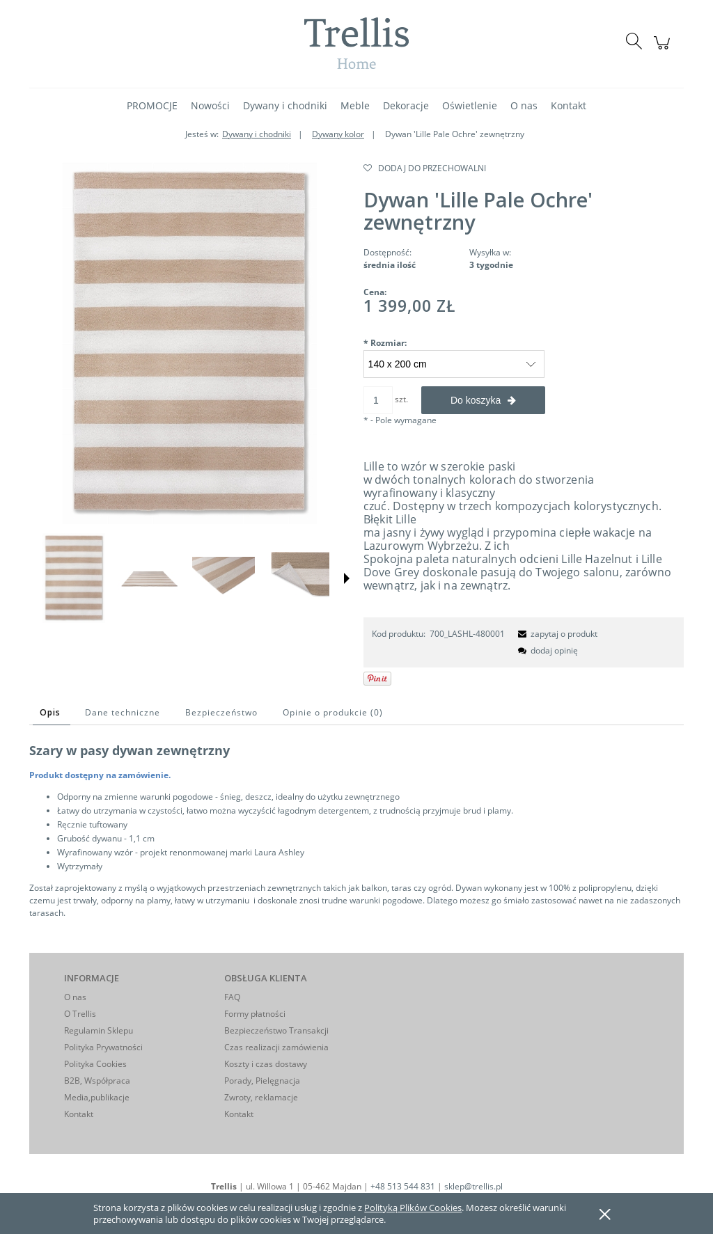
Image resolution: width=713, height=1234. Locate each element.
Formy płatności (254, 1014)
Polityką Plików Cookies (413, 1207)
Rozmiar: (385, 343)
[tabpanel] (356, 830)
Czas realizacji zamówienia (276, 1047)
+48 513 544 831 (402, 1186)
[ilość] (378, 400)
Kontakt (78, 1114)
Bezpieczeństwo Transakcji (276, 1030)
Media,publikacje (97, 1097)
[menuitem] (152, 105)
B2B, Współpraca (97, 1080)
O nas (75, 997)
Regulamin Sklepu (98, 1030)
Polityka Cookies (95, 1064)
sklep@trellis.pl (473, 1186)
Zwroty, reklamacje (261, 1097)
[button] (347, 578)
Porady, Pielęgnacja (262, 1080)
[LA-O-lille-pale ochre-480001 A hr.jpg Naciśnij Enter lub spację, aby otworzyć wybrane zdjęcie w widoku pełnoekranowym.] (189, 343)
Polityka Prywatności (103, 1047)
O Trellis (80, 1014)
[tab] (51, 712)
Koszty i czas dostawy (265, 1064)
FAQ (232, 997)
